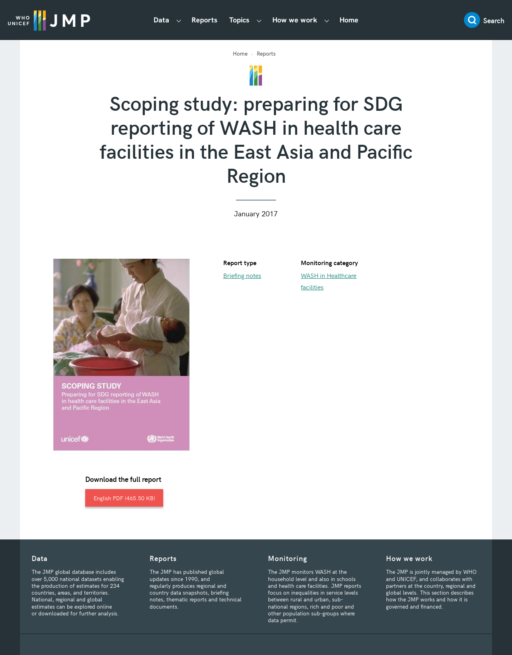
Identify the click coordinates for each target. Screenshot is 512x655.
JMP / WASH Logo (49, 20)
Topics (239, 19)
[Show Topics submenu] (259, 20)
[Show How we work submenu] (326, 20)
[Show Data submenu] (178, 20)
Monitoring (287, 558)
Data (161, 19)
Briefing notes (242, 275)
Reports (205, 19)
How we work (294, 19)
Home (349, 19)
